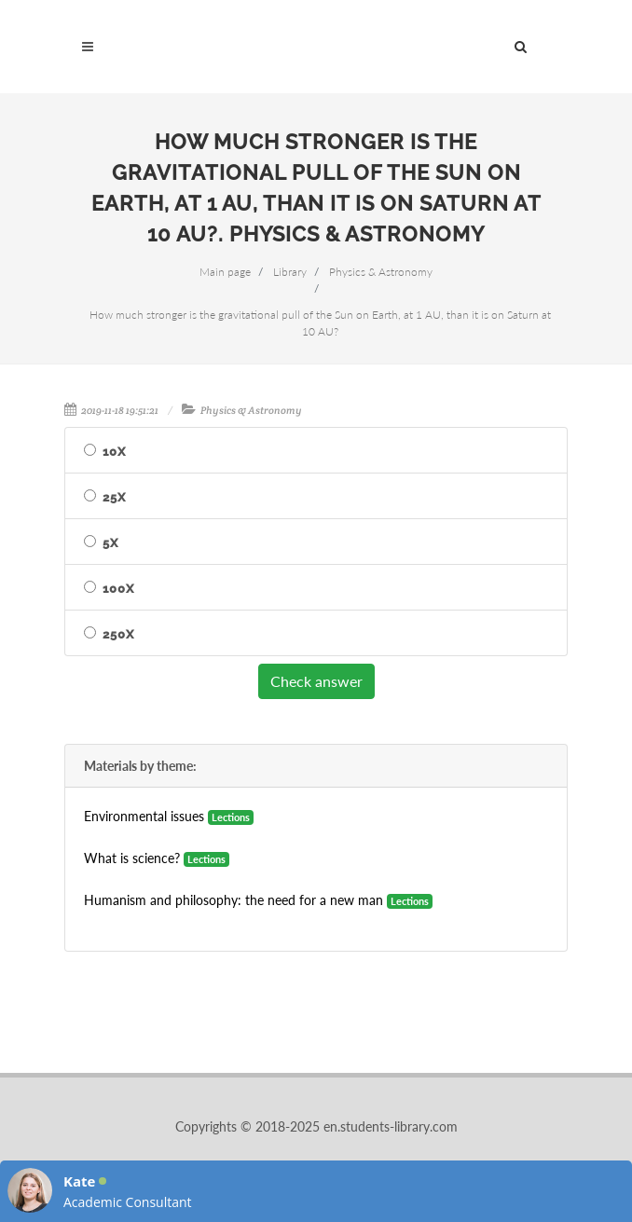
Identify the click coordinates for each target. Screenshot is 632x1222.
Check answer (316, 681)
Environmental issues (144, 816)
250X (118, 634)
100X (118, 589)
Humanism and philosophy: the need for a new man (233, 900)
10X (114, 452)
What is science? (132, 858)
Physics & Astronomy (251, 410)
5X (110, 543)
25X (114, 497)
